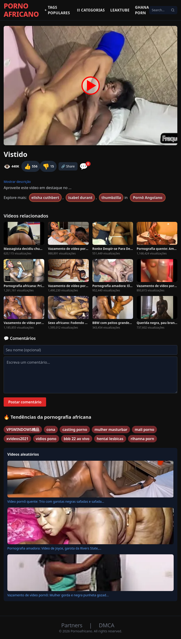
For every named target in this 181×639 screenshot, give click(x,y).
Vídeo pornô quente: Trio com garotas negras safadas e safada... (55, 501)
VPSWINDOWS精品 (22, 429)
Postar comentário (25, 402)
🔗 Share (68, 166)
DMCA (106, 625)
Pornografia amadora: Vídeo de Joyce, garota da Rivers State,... (54, 548)
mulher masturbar (111, 429)
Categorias (91, 10)
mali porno (144, 429)
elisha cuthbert (45, 197)
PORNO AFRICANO (21, 10)
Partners (72, 625)
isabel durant (80, 197)
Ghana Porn (142, 10)
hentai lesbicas (110, 438)
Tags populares (57, 10)
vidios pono (46, 438)
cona (51, 429)
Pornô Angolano (147, 197)
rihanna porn (142, 438)
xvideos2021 (17, 438)
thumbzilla (111, 197)
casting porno (74, 429)
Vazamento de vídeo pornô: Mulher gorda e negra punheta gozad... (58, 595)
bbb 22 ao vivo (76, 438)
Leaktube (120, 10)
